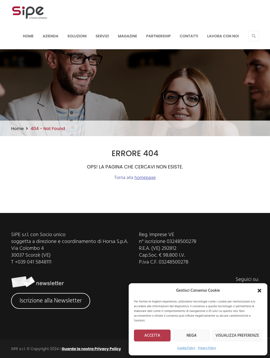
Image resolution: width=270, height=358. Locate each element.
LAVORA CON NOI (223, 36)
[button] (259, 290)
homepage (145, 178)
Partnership (158, 36)
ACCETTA (152, 335)
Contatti (189, 36)
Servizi (102, 36)
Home (28, 36)
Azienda (51, 36)
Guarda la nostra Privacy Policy (91, 348)
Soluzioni (77, 36)
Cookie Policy (186, 348)
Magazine (127, 36)
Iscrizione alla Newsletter (51, 301)
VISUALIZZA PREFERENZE (237, 335)
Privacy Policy (207, 348)
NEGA (192, 335)
